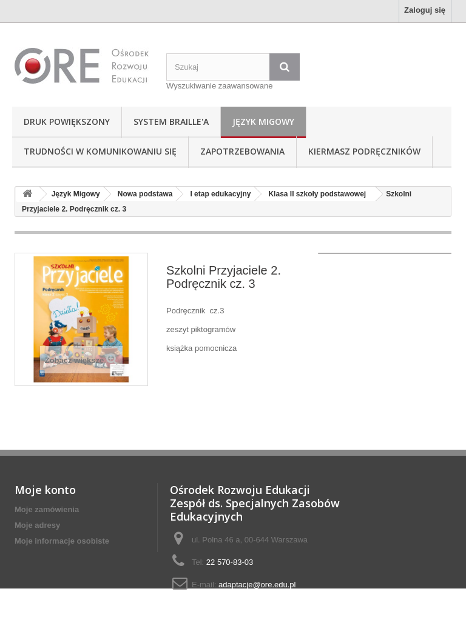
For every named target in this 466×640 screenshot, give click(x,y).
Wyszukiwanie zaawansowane (219, 85)
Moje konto (45, 489)
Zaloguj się (424, 10)
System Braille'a (171, 121)
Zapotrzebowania (242, 151)
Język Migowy (263, 121)
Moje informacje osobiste (62, 540)
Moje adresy (37, 525)
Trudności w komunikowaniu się (100, 151)
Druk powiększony (67, 121)
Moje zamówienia (47, 509)
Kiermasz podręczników (364, 151)
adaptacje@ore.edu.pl (256, 584)
